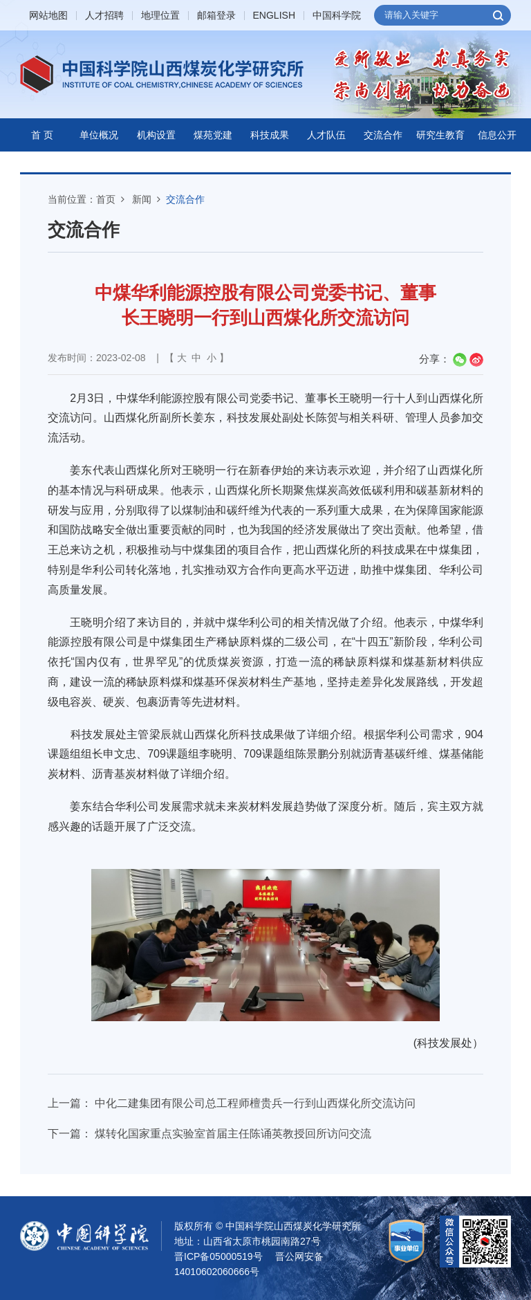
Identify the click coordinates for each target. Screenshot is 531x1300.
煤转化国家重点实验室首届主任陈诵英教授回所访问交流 (233, 1133)
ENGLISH (274, 15)
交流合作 (383, 134)
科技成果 (269, 134)
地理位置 (160, 15)
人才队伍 (326, 134)
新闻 (141, 199)
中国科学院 (337, 15)
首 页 (42, 134)
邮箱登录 (216, 15)
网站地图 (48, 15)
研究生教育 (440, 134)
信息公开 (497, 134)
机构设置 (156, 134)
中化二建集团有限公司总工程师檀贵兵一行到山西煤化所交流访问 (255, 1103)
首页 (105, 199)
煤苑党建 (213, 134)
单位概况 (99, 134)
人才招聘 (104, 15)
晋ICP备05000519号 (218, 1256)
